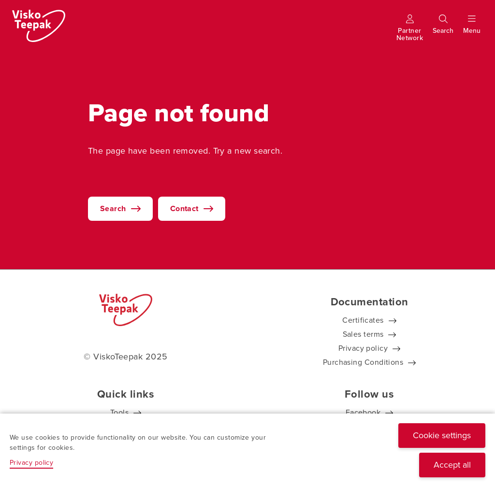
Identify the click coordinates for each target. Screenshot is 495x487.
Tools (119, 412)
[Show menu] (471, 31)
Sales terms (363, 334)
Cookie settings (442, 435)
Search (113, 208)
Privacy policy (363, 348)
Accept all (452, 464)
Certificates (362, 320)
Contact (184, 208)
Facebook (363, 412)
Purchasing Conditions (363, 362)
